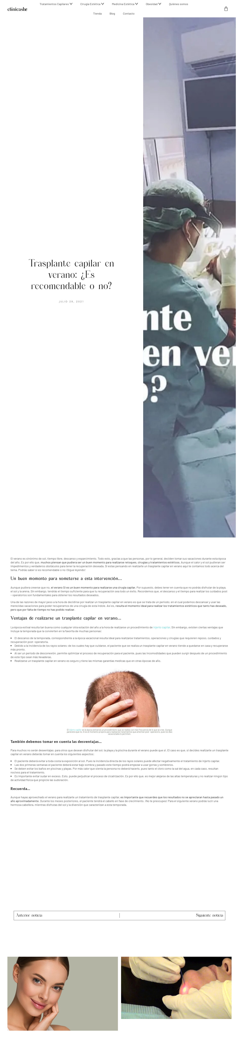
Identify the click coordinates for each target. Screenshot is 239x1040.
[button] (56, 4)
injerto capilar (161, 627)
